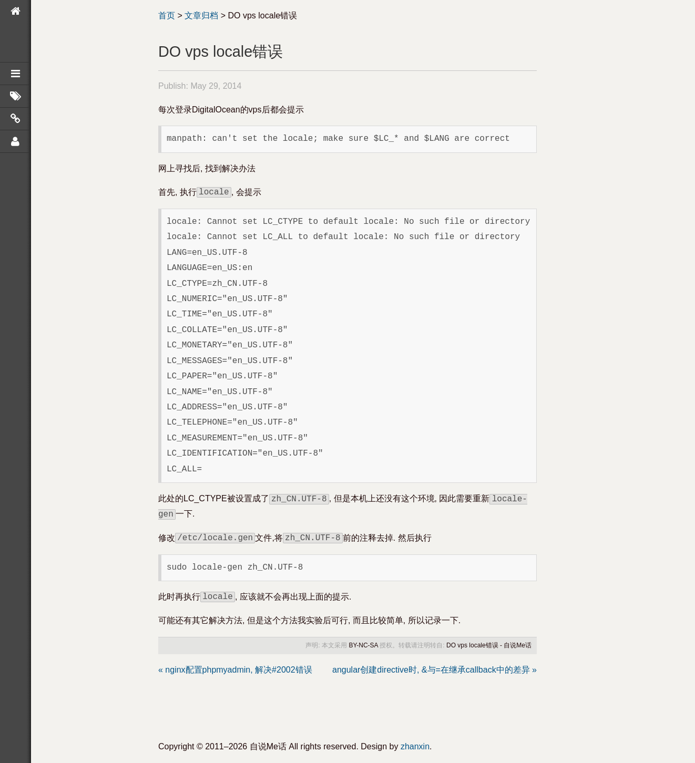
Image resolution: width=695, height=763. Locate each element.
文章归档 (201, 15)
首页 (166, 15)
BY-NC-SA (363, 645)
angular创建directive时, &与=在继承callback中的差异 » (434, 669)
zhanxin (415, 746)
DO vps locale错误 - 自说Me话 (489, 645)
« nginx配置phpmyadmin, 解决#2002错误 (235, 669)
